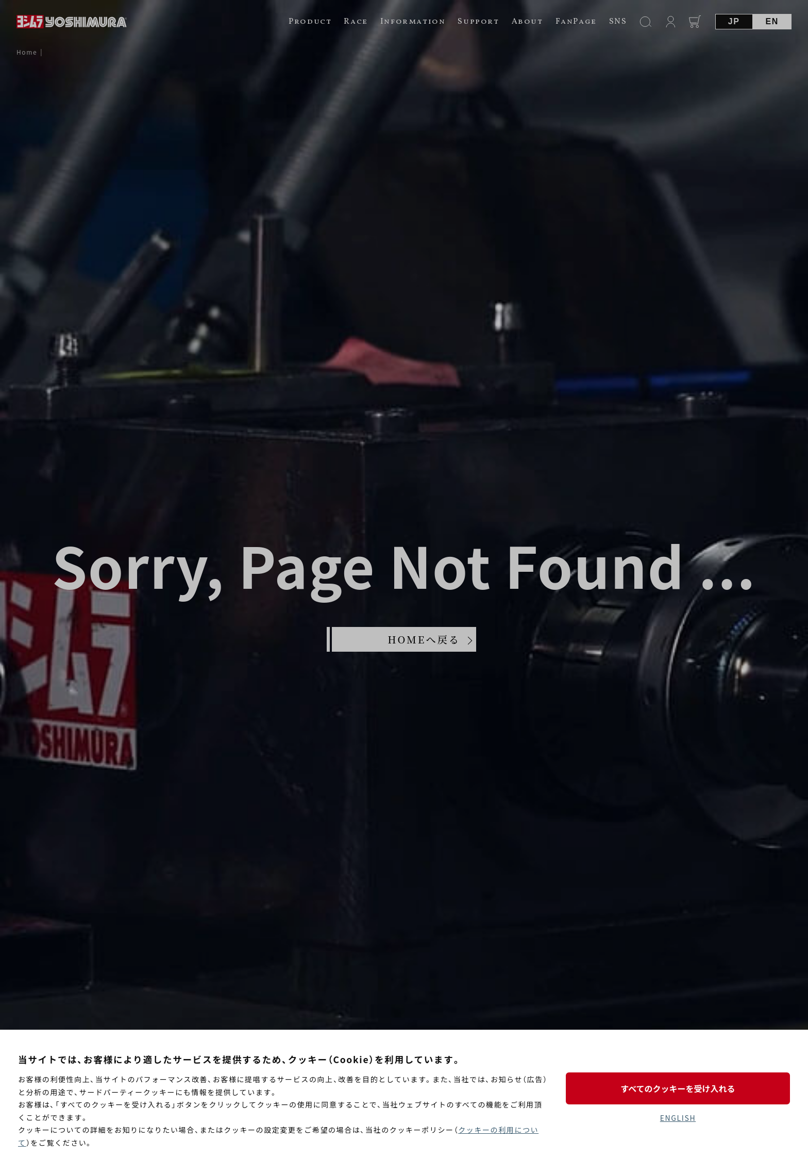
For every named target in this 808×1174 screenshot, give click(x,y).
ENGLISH (678, 1118)
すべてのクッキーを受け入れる (677, 1088)
